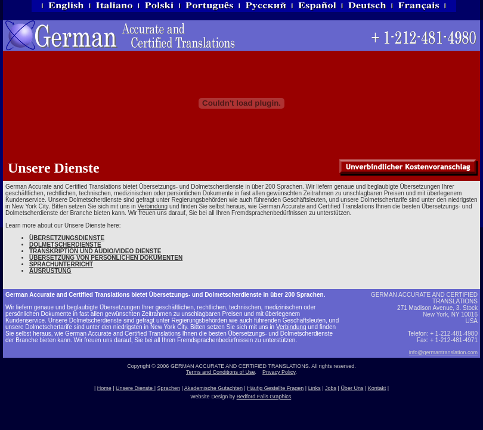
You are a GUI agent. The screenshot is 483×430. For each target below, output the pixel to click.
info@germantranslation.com (443, 352)
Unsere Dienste (135, 388)
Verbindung (153, 206)
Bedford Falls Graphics (264, 397)
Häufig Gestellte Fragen (275, 388)
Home (104, 388)
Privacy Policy (278, 372)
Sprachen (168, 388)
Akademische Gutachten (213, 388)
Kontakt (377, 388)
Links (314, 388)
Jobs (330, 388)
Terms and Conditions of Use (220, 372)
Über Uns (351, 388)
